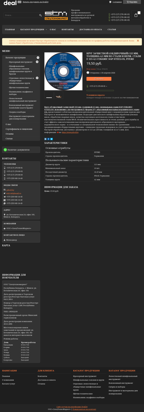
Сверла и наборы (17, 112)
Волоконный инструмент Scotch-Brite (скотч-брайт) (21, 106)
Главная (10, 29)
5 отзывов (117, 2)
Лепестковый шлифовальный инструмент (22, 99)
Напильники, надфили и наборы (88, 397)
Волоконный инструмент (121, 383)
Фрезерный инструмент (20, 62)
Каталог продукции (32, 29)
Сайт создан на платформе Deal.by (72, 407)
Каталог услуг (8, 383)
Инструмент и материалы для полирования (21, 117)
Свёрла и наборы (117, 387)
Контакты (68, 29)
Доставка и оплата (90, 29)
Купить (100, 78)
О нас (53, 29)
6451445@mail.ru (13, 193)
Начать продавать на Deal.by (36, 2)
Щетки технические (19, 87)
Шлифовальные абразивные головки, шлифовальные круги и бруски (20, 70)
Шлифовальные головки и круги (88, 380)
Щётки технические (83, 393)
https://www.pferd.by (70, 132)
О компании (8, 380)
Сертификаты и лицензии (19, 129)
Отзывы (10, 134)
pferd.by (10, 190)
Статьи (112, 29)
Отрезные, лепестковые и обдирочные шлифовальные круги (87, 386)
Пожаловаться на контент (84, 409)
